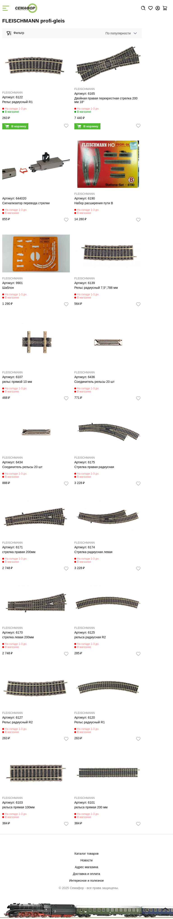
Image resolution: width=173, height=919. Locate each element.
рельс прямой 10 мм (17, 381)
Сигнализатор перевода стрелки (26, 203)
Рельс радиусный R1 (17, 102)
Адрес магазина (86, 867)
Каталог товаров (87, 853)
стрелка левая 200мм (18, 637)
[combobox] (120, 33)
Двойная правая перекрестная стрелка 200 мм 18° (106, 100)
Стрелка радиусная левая (93, 552)
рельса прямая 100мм (18, 807)
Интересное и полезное (86, 880)
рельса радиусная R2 (90, 637)
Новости (86, 860)
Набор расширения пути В (93, 203)
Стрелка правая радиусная (94, 467)
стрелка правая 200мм (18, 552)
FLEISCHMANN (12, 92)
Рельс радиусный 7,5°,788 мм (96, 287)
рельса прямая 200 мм (90, 807)
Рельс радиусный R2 (17, 722)
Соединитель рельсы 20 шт (94, 381)
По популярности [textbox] (118, 33)
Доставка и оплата (86, 874)
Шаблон (8, 287)
